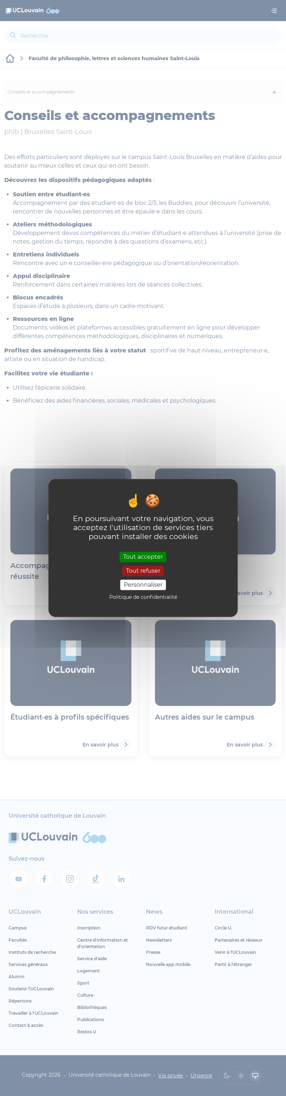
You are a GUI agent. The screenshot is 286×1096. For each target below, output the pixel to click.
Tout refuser (143, 570)
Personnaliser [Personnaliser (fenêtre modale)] (143, 584)
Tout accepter (143, 556)
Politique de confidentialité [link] (143, 597)
